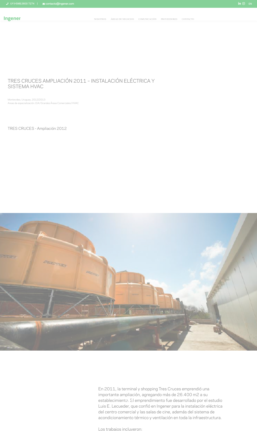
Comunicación (147, 19)
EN (250, 4)
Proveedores (169, 19)
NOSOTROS (100, 19)
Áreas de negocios (122, 19)
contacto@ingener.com (59, 4)
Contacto (188, 19)
